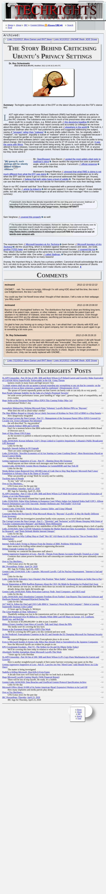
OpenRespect (43, 160)
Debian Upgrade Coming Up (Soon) (18, 549)
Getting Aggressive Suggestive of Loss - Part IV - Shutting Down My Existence (37, 461)
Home (10, 25)
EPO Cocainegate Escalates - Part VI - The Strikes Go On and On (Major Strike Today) (40, 647)
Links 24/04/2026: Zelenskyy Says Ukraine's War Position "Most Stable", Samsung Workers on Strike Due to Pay (52, 580)
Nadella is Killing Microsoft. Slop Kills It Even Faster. (26, 673)
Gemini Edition (37, 25)
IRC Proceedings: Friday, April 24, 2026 (20, 567)
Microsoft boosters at (42, 245)
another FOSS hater (13, 250)
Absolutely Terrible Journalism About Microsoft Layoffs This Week (31, 653)
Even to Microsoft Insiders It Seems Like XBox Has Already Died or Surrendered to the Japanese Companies (50, 642)
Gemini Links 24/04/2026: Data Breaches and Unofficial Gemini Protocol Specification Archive (44, 683)
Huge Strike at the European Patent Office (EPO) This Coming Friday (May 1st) (37, 401)
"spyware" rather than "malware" (28, 133)
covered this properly (31, 218)
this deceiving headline (76, 123)
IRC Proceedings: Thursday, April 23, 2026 (21, 698)
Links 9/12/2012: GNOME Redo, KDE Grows (75, 40)
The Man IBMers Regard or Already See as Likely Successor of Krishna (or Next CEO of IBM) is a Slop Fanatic (51, 414)
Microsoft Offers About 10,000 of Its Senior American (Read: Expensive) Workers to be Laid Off (44, 688)
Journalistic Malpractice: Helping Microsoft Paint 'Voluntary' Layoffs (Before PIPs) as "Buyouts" (44, 409)
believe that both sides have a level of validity (47, 180)
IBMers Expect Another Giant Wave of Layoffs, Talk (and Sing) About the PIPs (37, 625)
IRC (26, 25)
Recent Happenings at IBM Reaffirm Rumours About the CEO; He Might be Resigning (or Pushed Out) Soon (50, 585)
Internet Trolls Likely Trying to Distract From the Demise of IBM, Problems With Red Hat (42, 544)
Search (70, 25)
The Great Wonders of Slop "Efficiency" (20, 612)
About (18, 25)
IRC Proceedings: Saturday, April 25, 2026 (21, 489)
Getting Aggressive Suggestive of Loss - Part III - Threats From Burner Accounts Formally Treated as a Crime (50, 554)
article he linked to (32, 190)
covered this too (87, 250)
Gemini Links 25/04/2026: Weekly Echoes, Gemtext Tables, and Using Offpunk (37, 509)
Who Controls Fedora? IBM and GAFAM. (20, 426)
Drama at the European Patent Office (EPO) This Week (26, 630)
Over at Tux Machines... (12, 484)
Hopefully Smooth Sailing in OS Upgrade (20, 449)
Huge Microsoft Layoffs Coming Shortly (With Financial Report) (30, 678)
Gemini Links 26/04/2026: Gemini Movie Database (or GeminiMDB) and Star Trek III (40, 466)
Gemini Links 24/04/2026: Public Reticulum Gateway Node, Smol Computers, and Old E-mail (43, 592)
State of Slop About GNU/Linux (16, 434)
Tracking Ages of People (13, 479)
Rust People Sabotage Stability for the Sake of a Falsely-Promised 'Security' (35, 393)
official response (89, 165)
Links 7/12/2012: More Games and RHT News (29, 40)
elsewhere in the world (76, 128)
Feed (10, 28)
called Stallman (53, 255)
